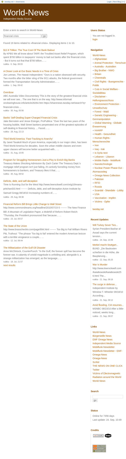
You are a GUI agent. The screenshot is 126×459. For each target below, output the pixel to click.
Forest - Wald (102, 111)
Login (109, 2)
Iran (97, 145)
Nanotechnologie (103, 164)
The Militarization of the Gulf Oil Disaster (24, 247)
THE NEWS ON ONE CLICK (107, 365)
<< (123, 2)
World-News (26, 12)
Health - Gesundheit (105, 134)
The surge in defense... (105, 284)
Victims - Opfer (102, 201)
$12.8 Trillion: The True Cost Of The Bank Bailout (29, 50)
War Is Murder (100, 264)
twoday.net (9, 2)
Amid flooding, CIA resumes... (108, 305)
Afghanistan (100, 59)
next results (9, 265)
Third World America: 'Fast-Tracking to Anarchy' (28, 138)
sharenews (20, 2)
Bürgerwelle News (102, 335)
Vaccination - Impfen (105, 198)
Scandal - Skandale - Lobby (109, 190)
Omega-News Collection (107, 175)
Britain (98, 74)
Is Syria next (101, 152)
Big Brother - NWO (104, 70)
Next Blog (117, 2)
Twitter (96, 369)
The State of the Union (15, 226)
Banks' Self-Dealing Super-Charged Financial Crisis (30, 117)
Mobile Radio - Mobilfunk (107, 160)
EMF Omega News (102, 339)
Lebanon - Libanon (104, 156)
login (95, 39)
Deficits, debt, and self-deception (20, 181)
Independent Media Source (107, 343)
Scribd (96, 362)
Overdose (8, 92)
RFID (97, 182)
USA (97, 194)
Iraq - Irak (100, 149)
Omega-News (100, 358)
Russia (98, 186)
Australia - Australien (105, 66)
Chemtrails (100, 77)
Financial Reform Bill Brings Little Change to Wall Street (32, 204)
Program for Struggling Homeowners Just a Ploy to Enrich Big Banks (39, 160)
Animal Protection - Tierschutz (110, 63)
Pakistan (99, 179)
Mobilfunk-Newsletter (104, 347)
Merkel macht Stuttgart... (105, 244)
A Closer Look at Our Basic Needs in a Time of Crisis (30, 71)
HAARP (99, 130)
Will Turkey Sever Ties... (105, 225)
